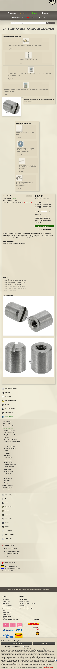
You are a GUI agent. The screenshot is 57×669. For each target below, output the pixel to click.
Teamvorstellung (10, 548)
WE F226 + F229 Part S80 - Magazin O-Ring (26, 133)
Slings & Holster (7, 507)
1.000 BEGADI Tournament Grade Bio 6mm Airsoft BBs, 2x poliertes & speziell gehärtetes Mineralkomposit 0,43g (31, 74)
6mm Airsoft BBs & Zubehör (9, 389)
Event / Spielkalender (12, 551)
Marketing (17, 646)
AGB (3, 610)
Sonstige (6, 483)
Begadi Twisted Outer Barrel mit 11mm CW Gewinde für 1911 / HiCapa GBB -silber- (28, 167)
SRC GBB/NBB (8, 457)
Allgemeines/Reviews (12, 553)
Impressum (5, 599)
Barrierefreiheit (6, 616)
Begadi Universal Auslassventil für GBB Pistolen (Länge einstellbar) (26, 45)
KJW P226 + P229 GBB (10, 448)
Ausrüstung (6, 515)
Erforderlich (7, 646)
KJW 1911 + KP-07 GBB (10, 439)
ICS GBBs (6, 437)
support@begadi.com (29, 608)
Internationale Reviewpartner (12, 568)
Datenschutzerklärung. (47, 667)
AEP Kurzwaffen (7, 423)
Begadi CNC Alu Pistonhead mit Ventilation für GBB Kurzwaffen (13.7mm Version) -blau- (25, 150)
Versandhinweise (7, 608)
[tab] (29, 196)
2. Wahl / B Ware (7, 539)
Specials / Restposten (8, 535)
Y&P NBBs (7, 480)
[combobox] (28, 23)
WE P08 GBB (7, 476)
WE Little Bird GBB (9, 471)
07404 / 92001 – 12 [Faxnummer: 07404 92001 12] (26, 607)
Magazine (5, 405)
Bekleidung (5, 511)
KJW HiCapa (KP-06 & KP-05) (12, 441)
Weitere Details (28, 202)
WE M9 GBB (7, 473)
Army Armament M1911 (10, 430)
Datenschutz (5, 603)
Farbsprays (6, 523)
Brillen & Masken (7, 519)
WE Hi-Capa (7, 469)
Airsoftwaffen (6, 393)
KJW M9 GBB (7, 444)
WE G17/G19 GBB (9, 466)
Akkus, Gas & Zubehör (8, 409)
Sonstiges (5, 527)
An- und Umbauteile (7, 413)
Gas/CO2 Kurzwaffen (8, 428)
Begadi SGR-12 (6, 490)
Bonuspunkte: (38, 214)
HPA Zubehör (6, 499)
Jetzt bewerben (9, 570)
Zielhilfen (5, 503)
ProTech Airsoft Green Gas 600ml (28, 59)
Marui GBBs (7, 455)
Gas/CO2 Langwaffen (8, 485)
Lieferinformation (7, 605)
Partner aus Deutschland (11, 566)
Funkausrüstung (7, 531)
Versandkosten (45, 198)
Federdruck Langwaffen (8, 425)
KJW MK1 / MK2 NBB (9, 446)
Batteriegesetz (6, 614)
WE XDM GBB (8, 478)
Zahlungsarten (6, 601)
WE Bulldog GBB (8, 462)
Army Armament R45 (9, 435)
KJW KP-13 (7, 451)
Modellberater (6, 397)
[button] (30, 17)
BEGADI (9, 196)
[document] (28, 653)
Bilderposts (7, 556)
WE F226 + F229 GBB (10, 464)
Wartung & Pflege (7, 495)
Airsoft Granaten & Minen (9, 401)
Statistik (26, 646)
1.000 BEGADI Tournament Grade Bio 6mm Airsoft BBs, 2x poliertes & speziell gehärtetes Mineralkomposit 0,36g (25, 90)
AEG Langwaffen (7, 421)
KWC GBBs (7, 453)
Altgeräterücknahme (8, 618)
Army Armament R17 (9, 432)
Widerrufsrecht (6, 612)
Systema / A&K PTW (7, 487)
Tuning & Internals (7, 417)
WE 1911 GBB (8, 460)
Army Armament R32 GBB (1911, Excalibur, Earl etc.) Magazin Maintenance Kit (24, 184)
